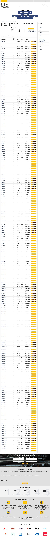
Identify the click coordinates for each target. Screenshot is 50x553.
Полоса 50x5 (3, 130)
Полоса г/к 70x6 (3, 384)
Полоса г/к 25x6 (3, 284)
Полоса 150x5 (3, 226)
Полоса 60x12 (3, 143)
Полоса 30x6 (3, 97)
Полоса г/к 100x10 (4, 419)
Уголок (41, 49)
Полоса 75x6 (3, 174)
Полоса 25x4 (3, 71)
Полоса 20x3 (3, 59)
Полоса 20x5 (3, 63)
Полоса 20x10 (3, 53)
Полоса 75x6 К (3, 176)
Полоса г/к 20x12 (3, 263)
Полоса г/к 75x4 (3, 388)
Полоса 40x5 (3, 109)
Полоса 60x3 (3, 147)
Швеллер (41, 51)
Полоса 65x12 (3, 161)
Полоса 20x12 (3, 55)
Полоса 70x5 (3, 234)
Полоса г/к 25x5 (3, 282)
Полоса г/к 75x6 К (3, 392)
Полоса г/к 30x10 (3, 293)
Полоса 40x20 (3, 105)
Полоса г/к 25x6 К (3, 286)
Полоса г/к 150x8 (3, 448)
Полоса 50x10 (3, 117)
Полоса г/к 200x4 (3, 450)
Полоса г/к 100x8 (3, 435)
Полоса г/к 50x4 (3, 340)
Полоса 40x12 (3, 103)
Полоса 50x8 (3, 137)
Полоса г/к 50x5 (3, 342)
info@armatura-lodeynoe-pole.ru (45, 5)
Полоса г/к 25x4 (3, 280)
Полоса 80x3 (3, 251)
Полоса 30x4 (3, 93)
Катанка (41, 30)
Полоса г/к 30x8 (3, 305)
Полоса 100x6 (3, 211)
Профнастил (41, 44)
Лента (40, 35)
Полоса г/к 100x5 (3, 429)
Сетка (40, 46)
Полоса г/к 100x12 (4, 421)
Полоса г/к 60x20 (3, 359)
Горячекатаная (42, 39)
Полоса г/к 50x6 (3, 344)
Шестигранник (42, 52)
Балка (40, 27)
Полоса (41, 38)
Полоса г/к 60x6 (3, 369)
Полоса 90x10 (3, 192)
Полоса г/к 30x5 (3, 301)
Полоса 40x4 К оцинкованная (5, 240)
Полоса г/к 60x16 (3, 357)
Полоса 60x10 (3, 141)
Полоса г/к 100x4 (3, 425)
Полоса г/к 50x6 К (3, 346)
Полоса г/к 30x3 (3, 297)
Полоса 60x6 (3, 155)
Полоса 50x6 (3, 132)
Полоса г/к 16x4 (3, 256)
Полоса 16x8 (3, 48)
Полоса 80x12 (3, 245)
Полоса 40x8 (3, 113)
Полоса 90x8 (3, 196)
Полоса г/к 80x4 (3, 402)
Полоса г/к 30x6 (3, 303)
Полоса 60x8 (3, 157)
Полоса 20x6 (3, 65)
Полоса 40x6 (3, 111)
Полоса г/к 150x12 (4, 442)
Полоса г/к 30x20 (3, 295)
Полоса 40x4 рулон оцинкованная (6, 115)
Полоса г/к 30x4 (3, 299)
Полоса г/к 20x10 (3, 261)
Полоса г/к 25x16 (3, 290)
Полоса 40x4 (3, 107)
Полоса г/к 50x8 (3, 349)
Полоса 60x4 (3, 149)
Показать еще (25, 483)
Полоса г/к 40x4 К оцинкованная (6, 326)
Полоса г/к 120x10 (4, 438)
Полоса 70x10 (3, 163)
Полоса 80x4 (3, 182)
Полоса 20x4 (3, 61)
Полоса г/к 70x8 (3, 386)
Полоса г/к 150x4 (3, 444)
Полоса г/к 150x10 (4, 440)
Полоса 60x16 (3, 145)
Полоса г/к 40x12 (3, 311)
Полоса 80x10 (3, 178)
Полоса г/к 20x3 (3, 267)
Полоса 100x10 (3, 198)
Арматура (41, 25)
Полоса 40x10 (3, 101)
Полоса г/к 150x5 (3, 446)
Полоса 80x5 (3, 184)
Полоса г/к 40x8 (3, 324)
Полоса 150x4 (3, 224)
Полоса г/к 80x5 (3, 404)
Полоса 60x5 (3, 151)
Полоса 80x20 (3, 180)
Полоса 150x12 (3, 222)
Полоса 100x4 (3, 247)
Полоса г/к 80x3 (3, 400)
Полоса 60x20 (3, 232)
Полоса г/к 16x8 (3, 258)
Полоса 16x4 (3, 46)
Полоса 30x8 (3, 99)
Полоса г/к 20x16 (3, 265)
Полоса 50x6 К (3, 134)
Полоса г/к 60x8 (3, 371)
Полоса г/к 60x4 (3, 361)
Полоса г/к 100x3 (3, 423)
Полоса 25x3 (3, 69)
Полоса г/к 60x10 (3, 353)
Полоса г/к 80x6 (3, 406)
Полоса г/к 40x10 (3, 309)
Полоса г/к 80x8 (3, 408)
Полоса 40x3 (3, 230)
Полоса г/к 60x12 (3, 355)
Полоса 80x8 (3, 188)
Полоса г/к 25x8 (3, 288)
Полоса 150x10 (3, 218)
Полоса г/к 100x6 (3, 433)
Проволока (41, 43)
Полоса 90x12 (3, 194)
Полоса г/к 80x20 (3, 398)
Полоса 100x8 (3, 213)
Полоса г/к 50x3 (3, 338)
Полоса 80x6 (3, 186)
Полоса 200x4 (3, 249)
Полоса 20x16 (3, 57)
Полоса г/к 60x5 (3, 365)
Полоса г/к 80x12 (3, 396)
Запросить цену (31, 28)
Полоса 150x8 (3, 228)
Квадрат (41, 32)
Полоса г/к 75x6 (3, 390)
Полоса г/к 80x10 (3, 394)
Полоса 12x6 (3, 41)
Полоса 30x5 (3, 95)
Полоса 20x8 (3, 67)
